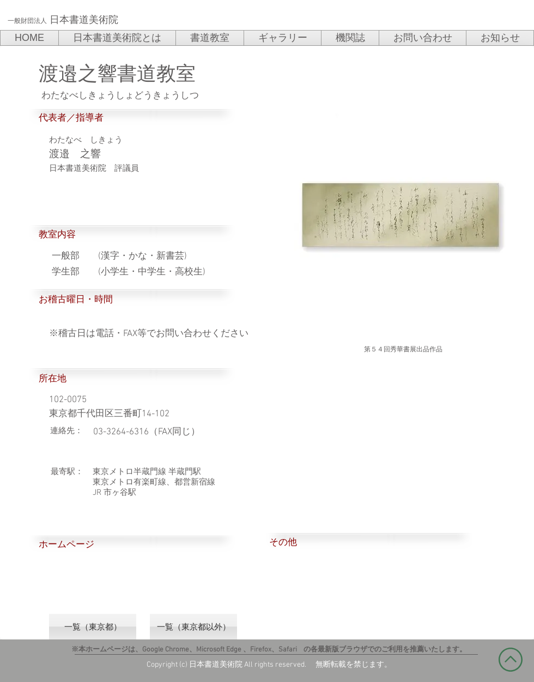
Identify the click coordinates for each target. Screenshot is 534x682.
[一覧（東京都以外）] (193, 626)
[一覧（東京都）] (92, 626)
